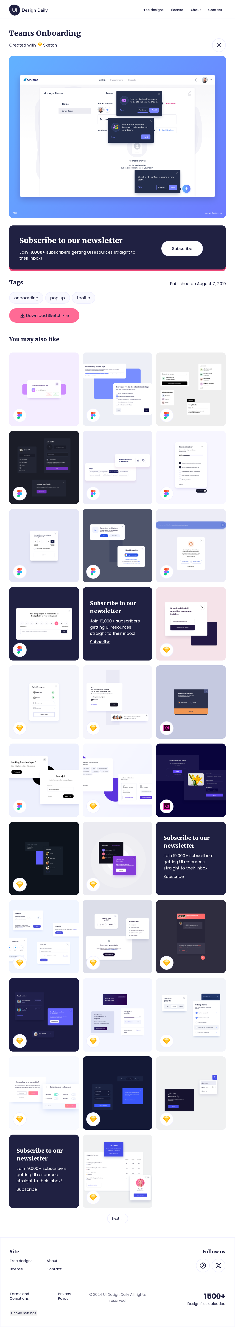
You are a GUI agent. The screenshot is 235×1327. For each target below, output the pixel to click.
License (16, 1269)
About (52, 1260)
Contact (54, 1269)
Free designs (21, 1260)
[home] (28, 8)
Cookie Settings (23, 1313)
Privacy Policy (64, 1296)
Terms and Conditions (19, 1296)
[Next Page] (117, 1218)
